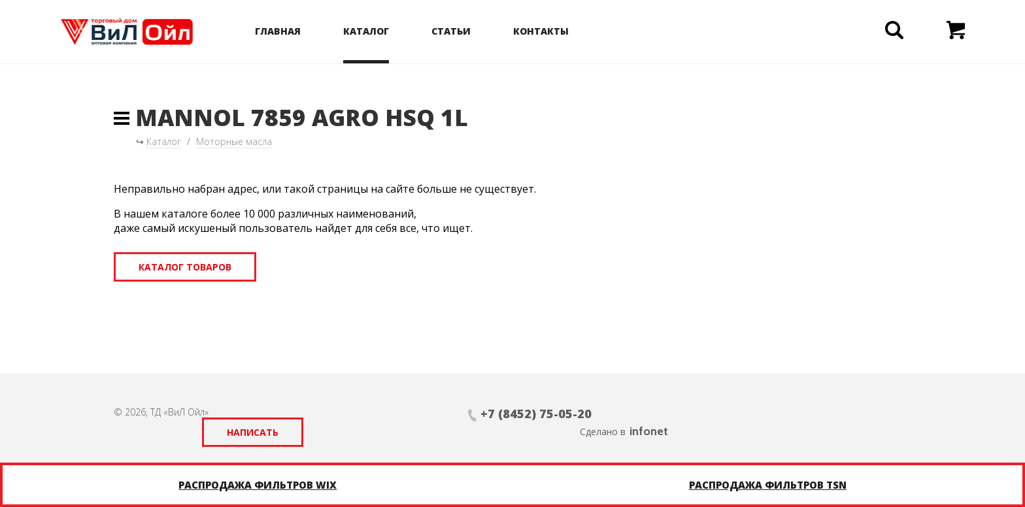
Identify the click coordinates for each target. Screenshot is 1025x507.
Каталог (382, 31)
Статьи (467, 31)
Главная (294, 31)
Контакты (557, 31)
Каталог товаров (185, 267)
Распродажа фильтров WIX (257, 484)
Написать (612, 414)
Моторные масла (234, 141)
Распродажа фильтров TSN (768, 484)
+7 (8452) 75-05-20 (419, 413)
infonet (892, 413)
